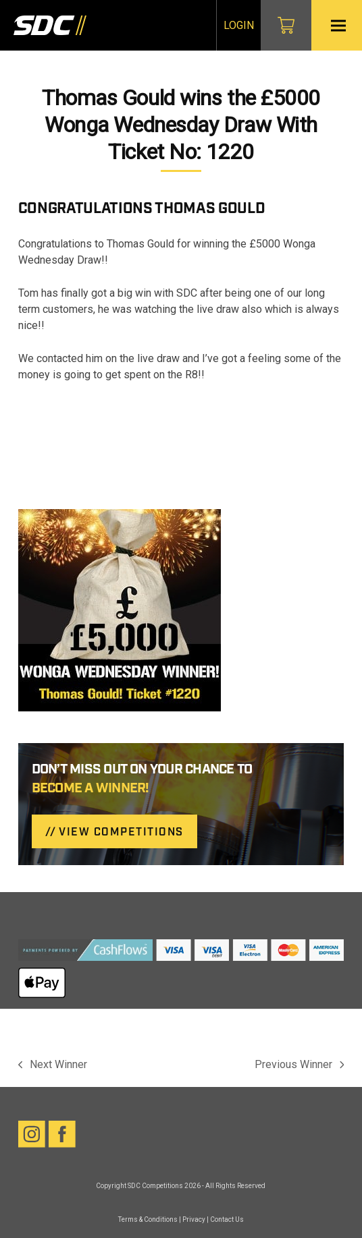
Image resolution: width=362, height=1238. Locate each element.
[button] (338, 25)
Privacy (193, 1219)
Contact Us (227, 1219)
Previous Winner (299, 1065)
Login (239, 25)
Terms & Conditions (148, 1219)
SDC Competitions (155, 1185)
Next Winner (53, 1065)
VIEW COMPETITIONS (121, 832)
